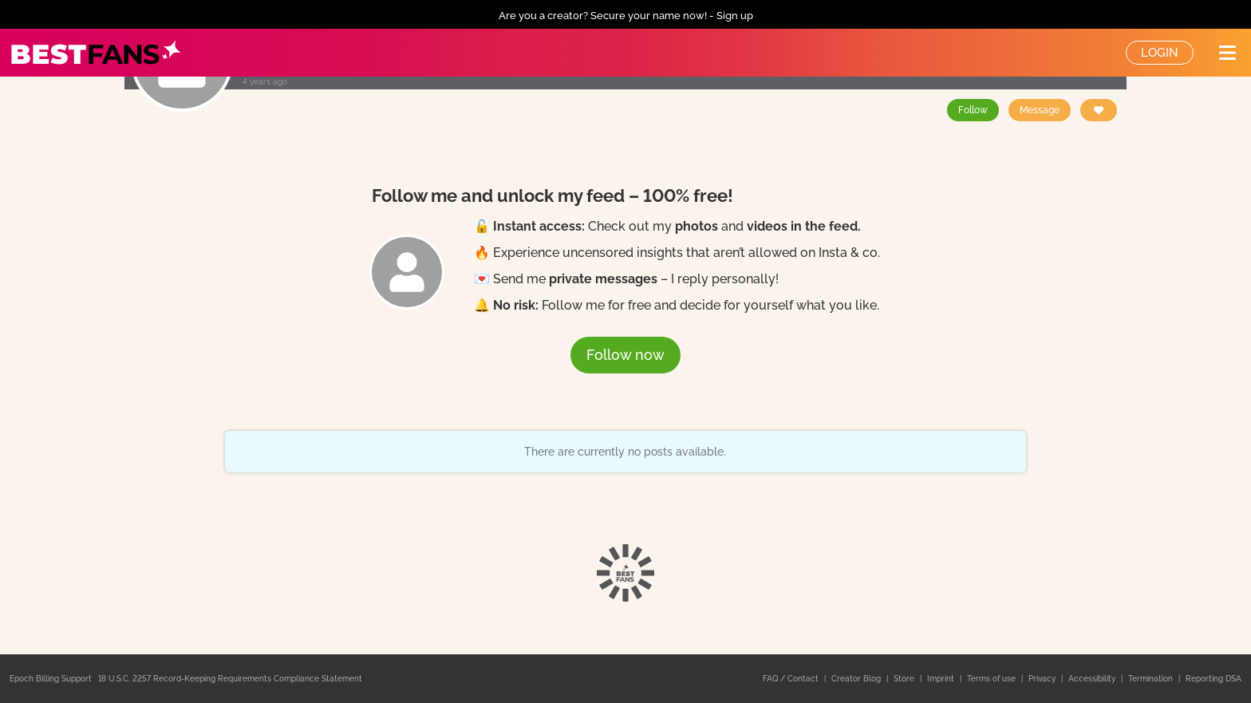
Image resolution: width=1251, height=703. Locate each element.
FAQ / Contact (792, 678)
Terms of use (992, 678)
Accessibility (1093, 678)
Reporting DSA (1213, 678)
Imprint (942, 678)
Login (1159, 52)
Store (905, 678)
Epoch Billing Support (51, 678)
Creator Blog (857, 678)
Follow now (625, 354)
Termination (1151, 678)
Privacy (1043, 678)
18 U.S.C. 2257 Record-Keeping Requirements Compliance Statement (230, 678)
